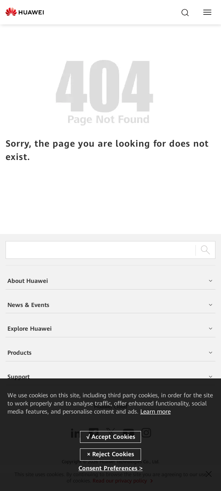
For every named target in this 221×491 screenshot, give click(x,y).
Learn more (155, 411)
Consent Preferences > (110, 468)
